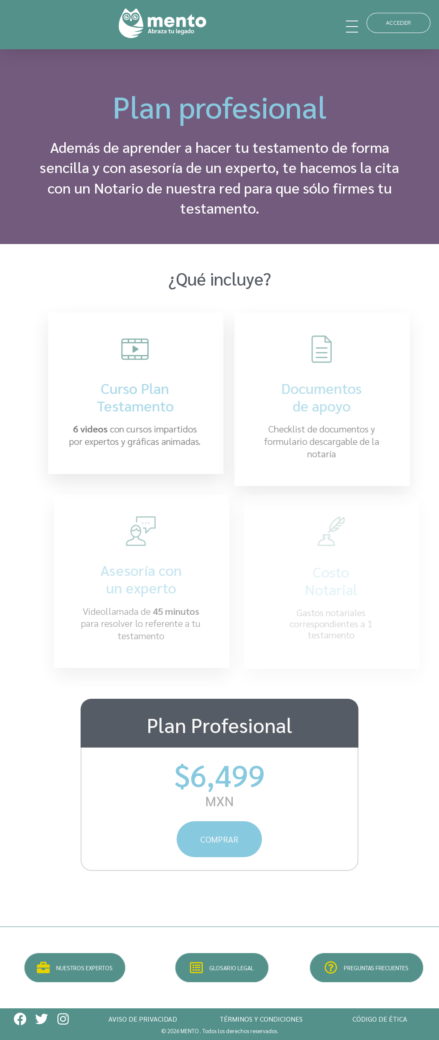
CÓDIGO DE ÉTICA (379, 1018)
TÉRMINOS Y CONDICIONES (261, 1018)
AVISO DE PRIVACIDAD (142, 1018)
